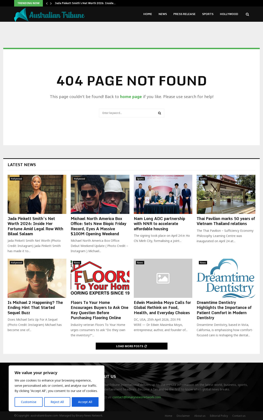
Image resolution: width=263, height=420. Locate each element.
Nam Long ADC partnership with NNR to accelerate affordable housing (159, 223)
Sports (207, 14)
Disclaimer (183, 416)
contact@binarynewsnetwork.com (136, 397)
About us (200, 416)
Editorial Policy (219, 416)
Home (147, 14)
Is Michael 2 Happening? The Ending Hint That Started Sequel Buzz (35, 307)
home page (131, 96)
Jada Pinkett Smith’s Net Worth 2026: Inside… (85, 3)
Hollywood (229, 14)
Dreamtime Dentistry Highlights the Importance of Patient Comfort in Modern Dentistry (224, 310)
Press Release (184, 14)
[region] (56, 388)
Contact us (239, 416)
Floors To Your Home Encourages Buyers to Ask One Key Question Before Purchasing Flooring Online (99, 310)
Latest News (22, 164)
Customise (28, 402)
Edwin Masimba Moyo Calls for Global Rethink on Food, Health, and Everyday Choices (162, 307)
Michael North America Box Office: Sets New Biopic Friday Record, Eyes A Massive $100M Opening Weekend (98, 226)
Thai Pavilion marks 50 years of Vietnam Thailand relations (226, 221)
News (163, 14)
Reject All (57, 402)
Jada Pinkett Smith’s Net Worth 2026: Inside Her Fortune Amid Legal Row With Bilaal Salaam (35, 226)
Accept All (85, 402)
